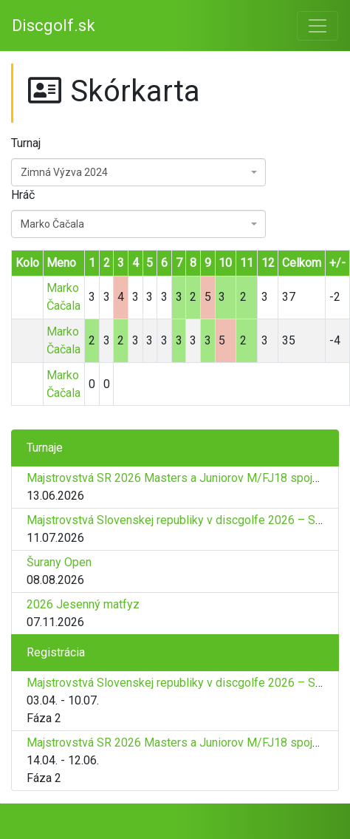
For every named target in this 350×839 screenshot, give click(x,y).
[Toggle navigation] (317, 26)
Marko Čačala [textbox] (52, 224)
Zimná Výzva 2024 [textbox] (64, 172)
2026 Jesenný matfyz (83, 604)
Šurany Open (59, 562)
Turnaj (26, 143)
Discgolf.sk (53, 25)
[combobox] (138, 172)
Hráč (23, 195)
